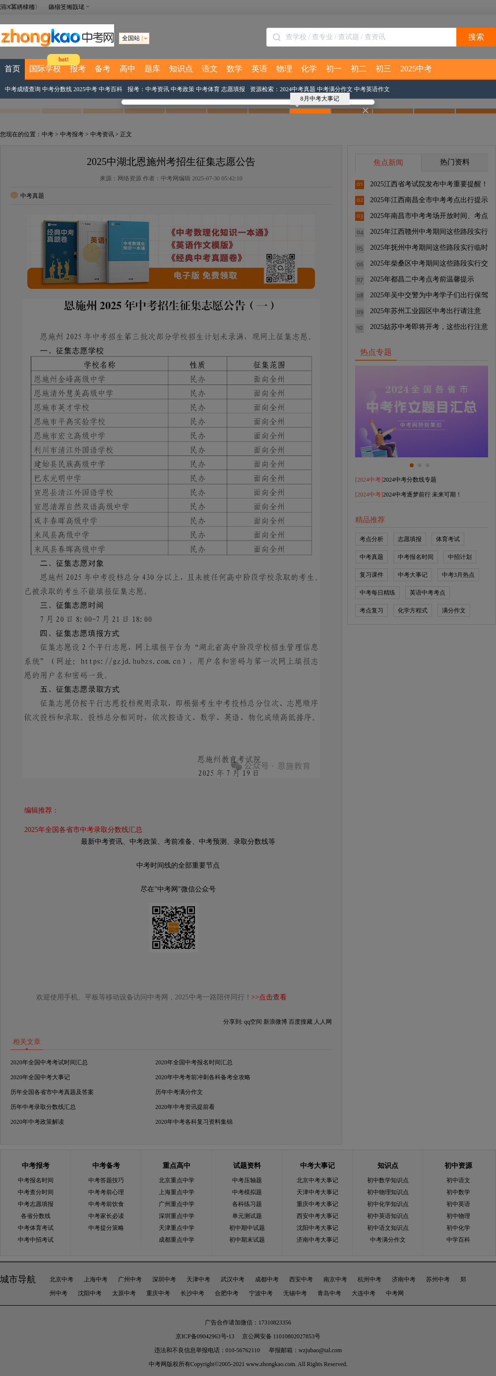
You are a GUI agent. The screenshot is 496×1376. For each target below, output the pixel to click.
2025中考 (416, 68)
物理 (284, 68)
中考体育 (208, 89)
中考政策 (182, 89)
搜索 (476, 37)
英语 (259, 68)
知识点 (181, 68)
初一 (334, 68)
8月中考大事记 (317, 100)
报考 (78, 68)
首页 (12, 68)
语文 (210, 68)
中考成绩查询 (23, 89)
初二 (359, 68)
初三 (383, 68)
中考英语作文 (372, 89)
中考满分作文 (335, 89)
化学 (309, 68)
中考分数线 (57, 89)
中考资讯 (157, 89)
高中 (127, 68)
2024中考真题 (297, 89)
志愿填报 (233, 89)
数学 (235, 68)
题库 (152, 68)
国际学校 (45, 68)
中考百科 (111, 89)
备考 (103, 68)
